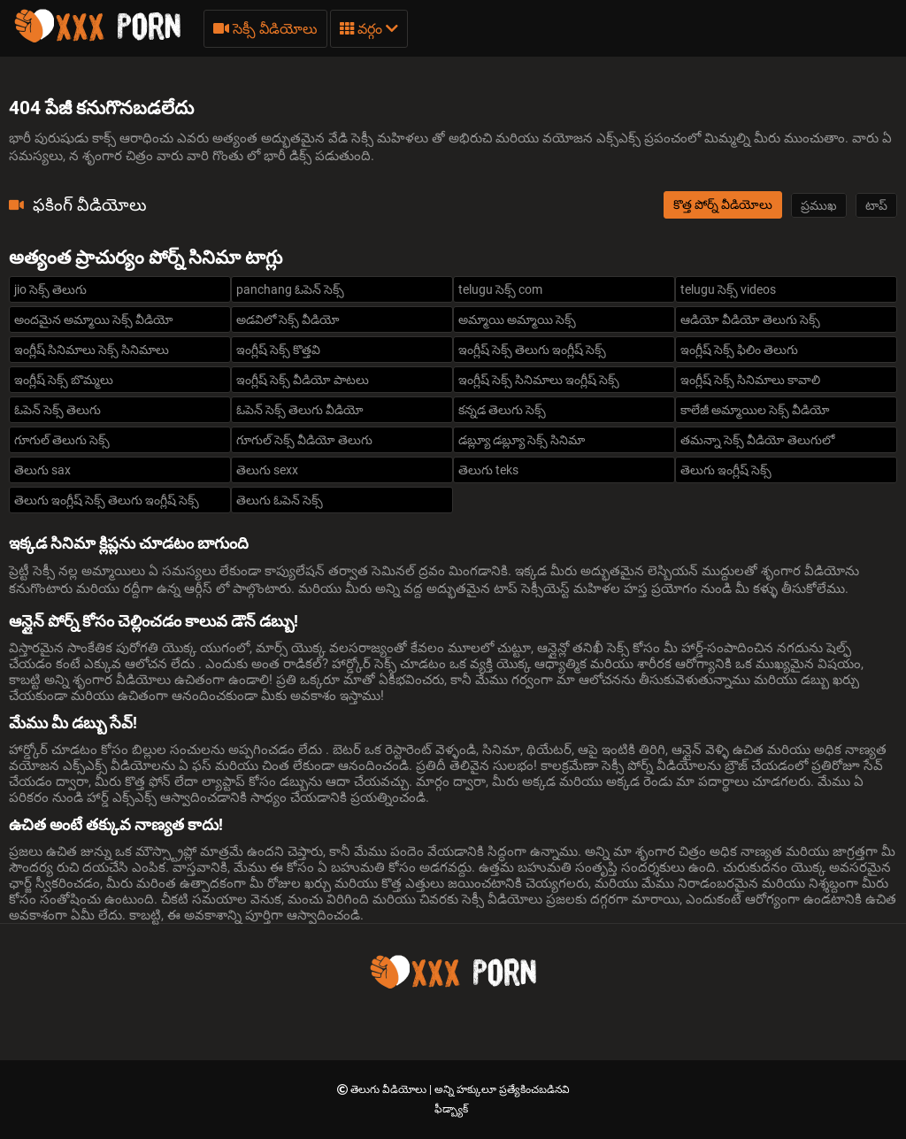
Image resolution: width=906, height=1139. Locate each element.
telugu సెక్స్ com (500, 289)
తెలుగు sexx (267, 470)
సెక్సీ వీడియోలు (265, 28)
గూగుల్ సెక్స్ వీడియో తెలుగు (304, 440)
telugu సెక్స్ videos (728, 289)
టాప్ (876, 205)
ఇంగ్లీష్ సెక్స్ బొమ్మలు (63, 380)
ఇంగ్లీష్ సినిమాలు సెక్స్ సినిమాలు (91, 349)
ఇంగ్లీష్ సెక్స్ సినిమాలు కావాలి (750, 380)
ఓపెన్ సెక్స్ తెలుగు (57, 410)
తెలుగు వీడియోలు (389, 1089)
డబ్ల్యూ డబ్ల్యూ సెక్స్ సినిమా (521, 440)
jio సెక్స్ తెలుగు (50, 289)
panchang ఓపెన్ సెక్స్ (290, 289)
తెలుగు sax (42, 470)
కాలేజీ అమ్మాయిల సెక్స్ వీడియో (755, 410)
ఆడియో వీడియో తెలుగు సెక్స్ (750, 319)
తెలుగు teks (488, 470)
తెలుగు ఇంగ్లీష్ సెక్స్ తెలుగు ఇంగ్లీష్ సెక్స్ (106, 500)
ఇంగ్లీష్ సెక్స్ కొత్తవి (278, 349)
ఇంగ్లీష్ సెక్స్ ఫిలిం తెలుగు (739, 349)
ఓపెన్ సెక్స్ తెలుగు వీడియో (300, 410)
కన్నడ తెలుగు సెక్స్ (502, 410)
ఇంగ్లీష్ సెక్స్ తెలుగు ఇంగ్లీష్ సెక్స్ (532, 349)
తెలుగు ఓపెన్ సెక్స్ (279, 500)
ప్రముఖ (819, 205)
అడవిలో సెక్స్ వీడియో (288, 319)
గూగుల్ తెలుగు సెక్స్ (62, 440)
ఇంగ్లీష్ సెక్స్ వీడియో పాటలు (302, 380)
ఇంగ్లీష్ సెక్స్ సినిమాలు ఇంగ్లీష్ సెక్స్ (538, 380)
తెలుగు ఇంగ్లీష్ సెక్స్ (726, 470)
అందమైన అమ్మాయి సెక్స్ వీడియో (93, 319)
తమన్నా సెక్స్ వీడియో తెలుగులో (757, 440)
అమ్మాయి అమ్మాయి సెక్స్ (517, 319)
